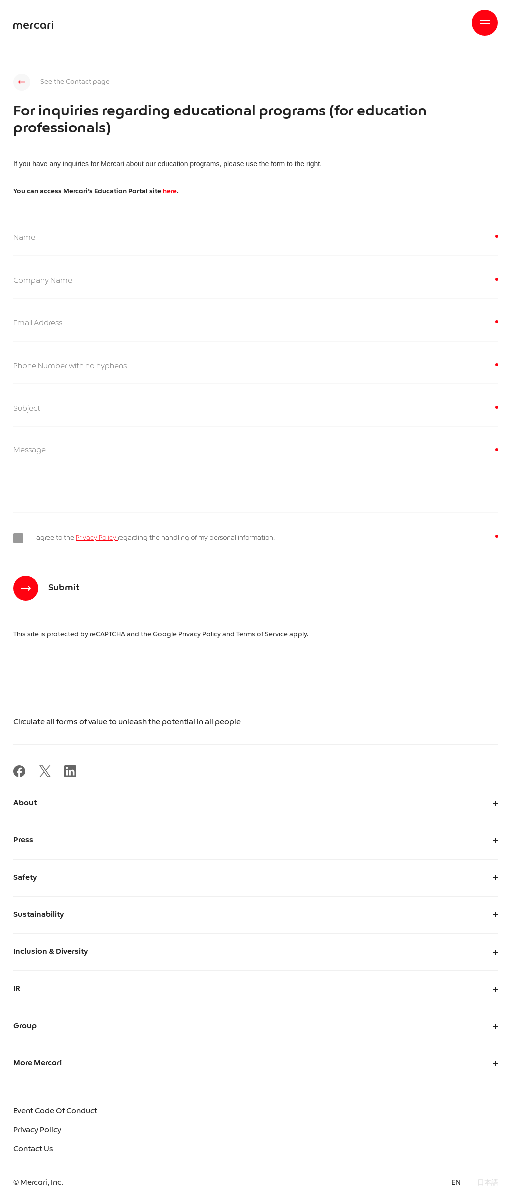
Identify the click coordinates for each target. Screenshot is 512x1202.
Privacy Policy (97, 538)
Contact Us (34, 1149)
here (170, 191)
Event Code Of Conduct (56, 1111)
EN (456, 1183)
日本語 (488, 1183)
